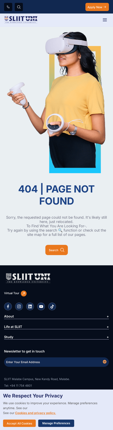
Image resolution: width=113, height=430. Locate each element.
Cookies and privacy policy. (35, 413)
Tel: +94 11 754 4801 (18, 385)
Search (56, 250)
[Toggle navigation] (105, 20)
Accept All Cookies (19, 423)
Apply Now (97, 7)
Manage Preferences (56, 423)
